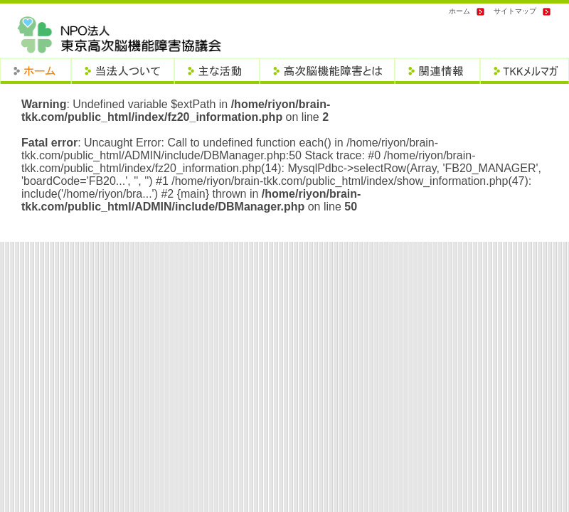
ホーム (459, 11)
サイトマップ (515, 11)
